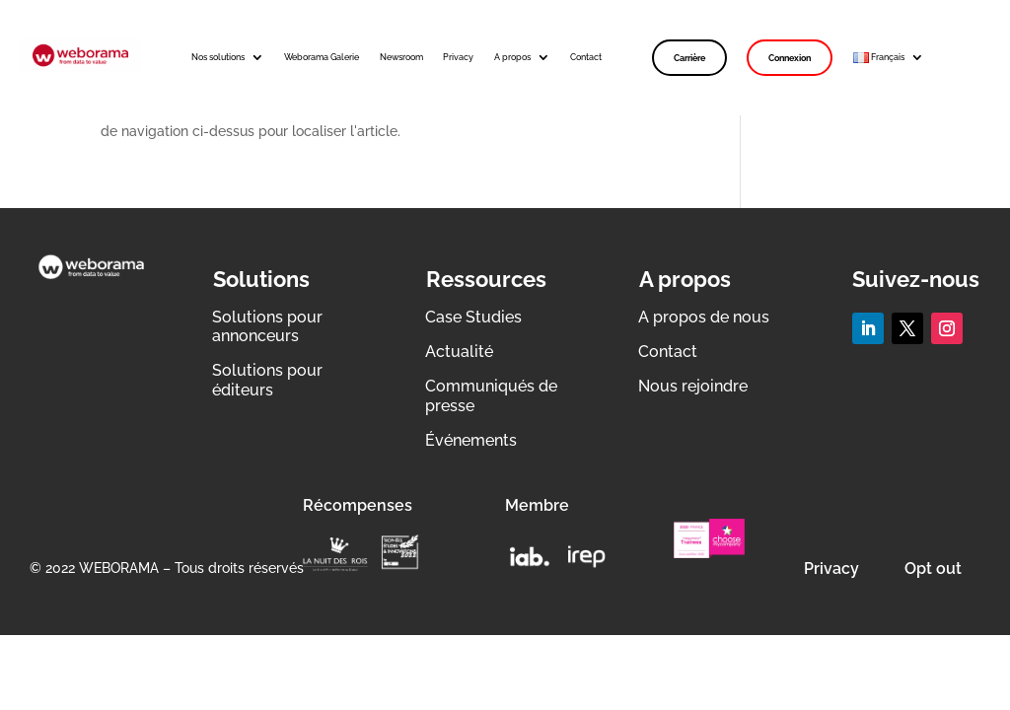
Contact (586, 56)
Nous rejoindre (693, 386)
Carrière (689, 57)
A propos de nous (703, 317)
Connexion (789, 57)
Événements (471, 440)
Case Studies (473, 317)
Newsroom (401, 56)
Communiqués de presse (491, 395)
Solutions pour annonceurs (267, 326)
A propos (512, 56)
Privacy (458, 56)
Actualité (459, 351)
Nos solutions (218, 56)
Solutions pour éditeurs (267, 379)
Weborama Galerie (321, 56)
